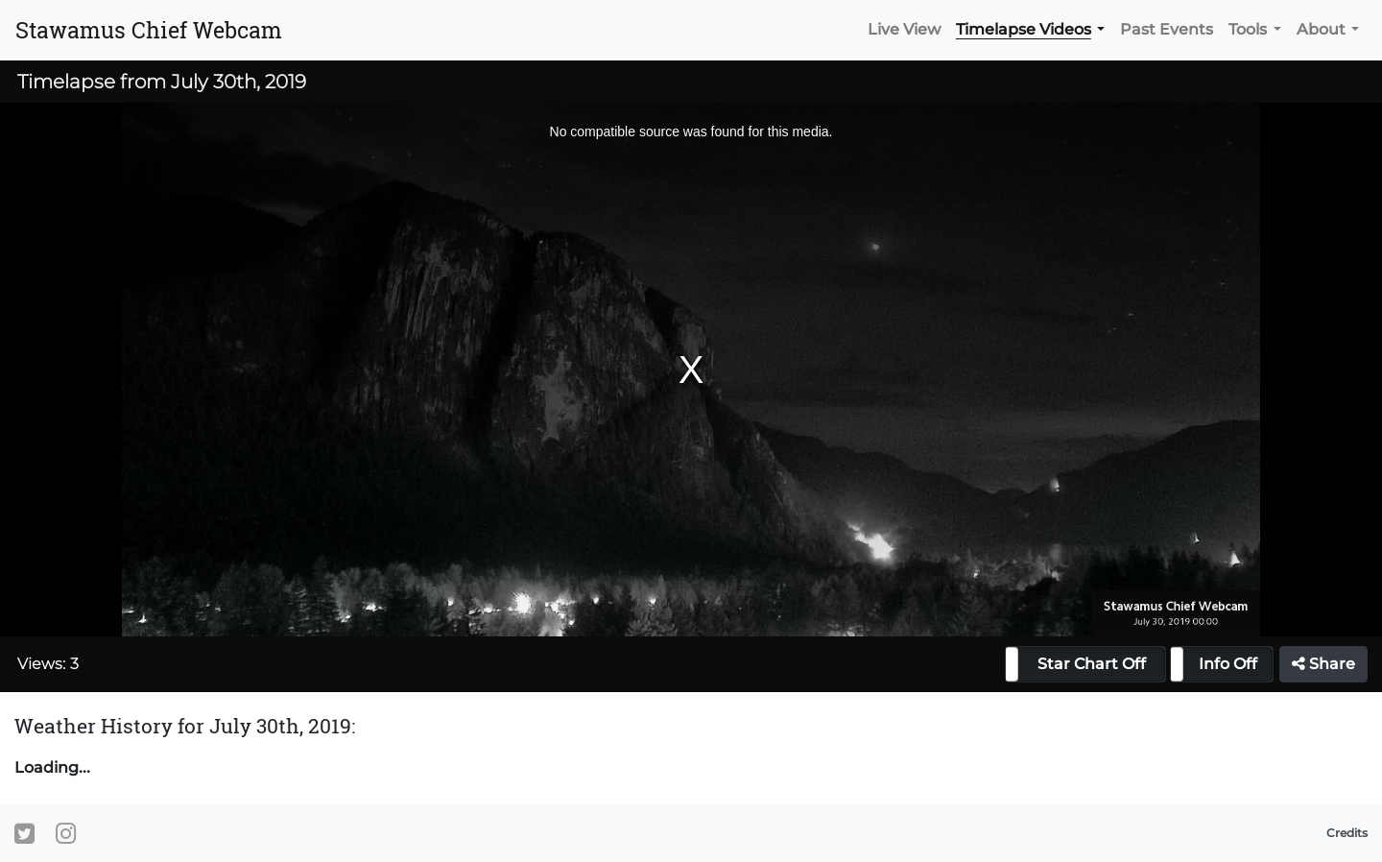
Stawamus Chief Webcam (148, 29)
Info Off (1228, 664)
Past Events (1166, 29)
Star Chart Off (1091, 664)
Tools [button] (1247, 29)
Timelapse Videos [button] (1023, 29)
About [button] (1321, 29)
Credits (1347, 833)
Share (1323, 664)
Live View (904, 29)
